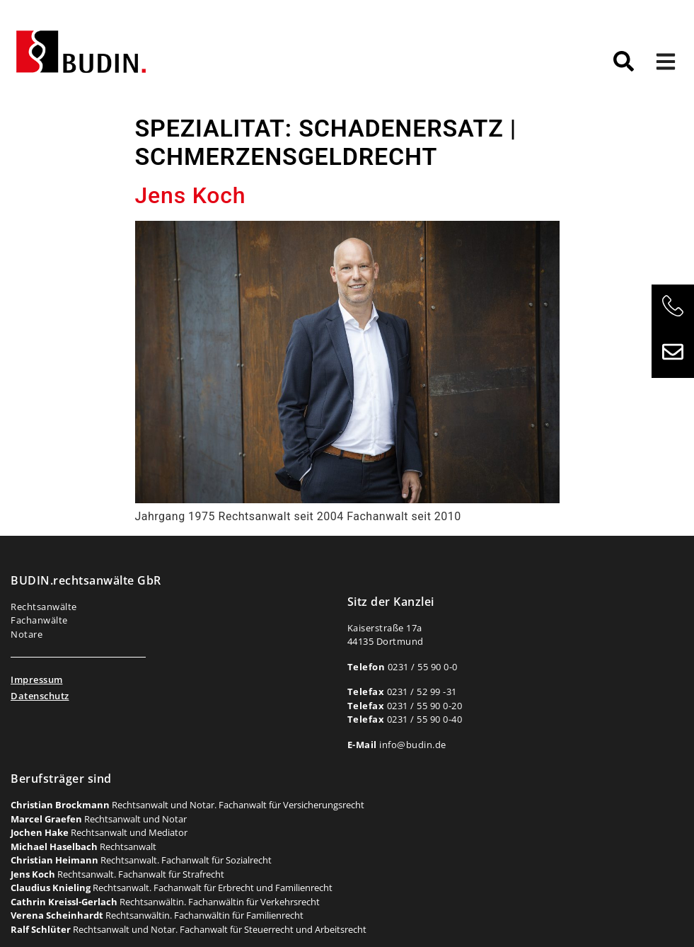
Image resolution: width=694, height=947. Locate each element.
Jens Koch (190, 195)
